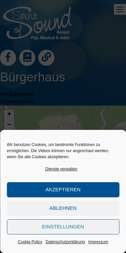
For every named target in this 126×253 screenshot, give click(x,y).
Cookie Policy (30, 242)
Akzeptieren (62, 189)
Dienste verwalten (61, 169)
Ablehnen (63, 208)
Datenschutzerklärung (65, 242)
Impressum (98, 242)
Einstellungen (63, 226)
